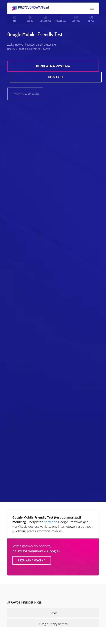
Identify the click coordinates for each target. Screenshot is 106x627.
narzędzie (50, 522)
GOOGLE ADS (60, 19)
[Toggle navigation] (91, 8)
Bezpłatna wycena (53, 66)
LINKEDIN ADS (45, 19)
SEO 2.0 (30, 19)
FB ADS (91, 19)
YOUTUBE (76, 19)
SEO (14, 19)
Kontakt (56, 77)
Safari (54, 613)
